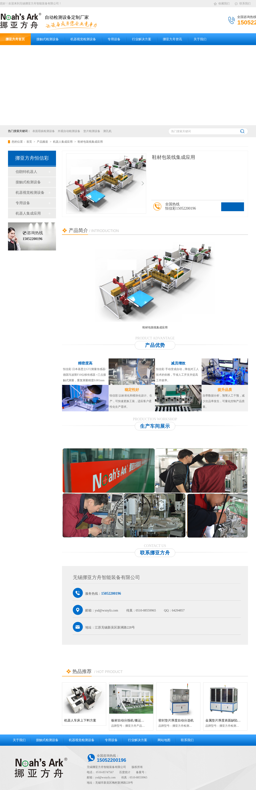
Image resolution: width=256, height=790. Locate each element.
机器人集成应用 (63, 141)
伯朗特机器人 (26, 172)
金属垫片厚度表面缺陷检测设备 (227, 720)
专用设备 (23, 203)
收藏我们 (221, 3)
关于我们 (19, 740)
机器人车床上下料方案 (80, 720)
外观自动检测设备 (69, 131)
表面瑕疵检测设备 (43, 131)
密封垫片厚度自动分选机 (176, 720)
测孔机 (107, 131)
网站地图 (164, 740)
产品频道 (43, 141)
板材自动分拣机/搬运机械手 (130, 720)
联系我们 (242, 3)
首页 (29, 141)
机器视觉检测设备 (30, 193)
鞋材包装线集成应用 (90, 141)
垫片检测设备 (91, 131)
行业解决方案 (137, 740)
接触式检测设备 (28, 182)
